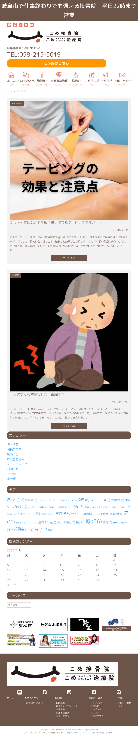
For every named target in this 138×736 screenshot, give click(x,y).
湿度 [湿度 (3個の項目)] (40, 514)
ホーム (10, 698)
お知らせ (13, 469)
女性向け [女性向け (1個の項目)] (33, 507)
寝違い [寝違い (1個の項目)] (53, 507)
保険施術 (60, 702)
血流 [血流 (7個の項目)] (43, 522)
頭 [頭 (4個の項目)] (11, 530)
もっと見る (69, 258)
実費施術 (60, 709)
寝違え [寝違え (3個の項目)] (65, 507)
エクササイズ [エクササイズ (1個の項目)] (45, 500)
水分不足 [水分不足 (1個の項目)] (28, 514)
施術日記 (13, 454)
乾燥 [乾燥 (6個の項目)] (83, 500)
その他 (11, 474)
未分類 (11, 479)
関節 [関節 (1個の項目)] (116, 522)
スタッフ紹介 (96, 702)
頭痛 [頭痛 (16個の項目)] (24, 529)
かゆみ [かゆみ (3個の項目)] (31, 500)
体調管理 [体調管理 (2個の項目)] (117, 500)
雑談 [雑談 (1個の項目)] (124, 522)
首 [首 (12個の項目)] (40, 529)
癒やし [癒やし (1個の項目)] (77, 514)
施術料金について (34, 702)
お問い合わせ (124, 702)
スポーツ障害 (62, 715)
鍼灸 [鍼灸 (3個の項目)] (107, 522)
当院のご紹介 (95, 698)
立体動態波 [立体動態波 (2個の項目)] (104, 513)
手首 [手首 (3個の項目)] (89, 507)
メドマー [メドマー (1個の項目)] (71, 500)
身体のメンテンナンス (67, 706)
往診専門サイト (97, 715)
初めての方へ (31, 698)
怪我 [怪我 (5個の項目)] (78, 507)
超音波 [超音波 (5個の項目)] (57, 522)
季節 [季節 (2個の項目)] (44, 507)
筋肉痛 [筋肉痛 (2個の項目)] (117, 513)
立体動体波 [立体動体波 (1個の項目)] (88, 514)
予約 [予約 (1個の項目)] (93, 500)
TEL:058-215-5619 (34, 54)
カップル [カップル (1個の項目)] (59, 500)
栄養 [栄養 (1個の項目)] (123, 507)
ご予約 (120, 698)
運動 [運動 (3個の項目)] (70, 522)
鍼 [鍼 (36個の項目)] (93, 521)
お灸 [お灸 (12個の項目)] (15, 499)
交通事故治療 (62, 712)
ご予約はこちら (56, 63)
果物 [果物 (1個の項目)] (115, 507)
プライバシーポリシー (82, 732)
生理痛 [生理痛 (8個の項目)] (63, 513)
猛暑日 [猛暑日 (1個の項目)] (50, 514)
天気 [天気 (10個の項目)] (19, 506)
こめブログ (95, 709)
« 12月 (11, 585)
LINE (120, 706)
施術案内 (59, 698)
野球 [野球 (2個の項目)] (80, 522)
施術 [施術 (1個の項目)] (108, 507)
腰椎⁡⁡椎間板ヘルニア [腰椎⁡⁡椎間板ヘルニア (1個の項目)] (26, 522)
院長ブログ (14, 449)
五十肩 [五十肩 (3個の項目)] (104, 500)
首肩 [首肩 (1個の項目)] (51, 530)
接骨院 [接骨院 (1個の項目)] (99, 507)
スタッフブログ (17, 464)
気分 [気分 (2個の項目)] (18, 513)
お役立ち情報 (15, 459)
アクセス (94, 712)
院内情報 (13, 444)
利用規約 (96, 732)
